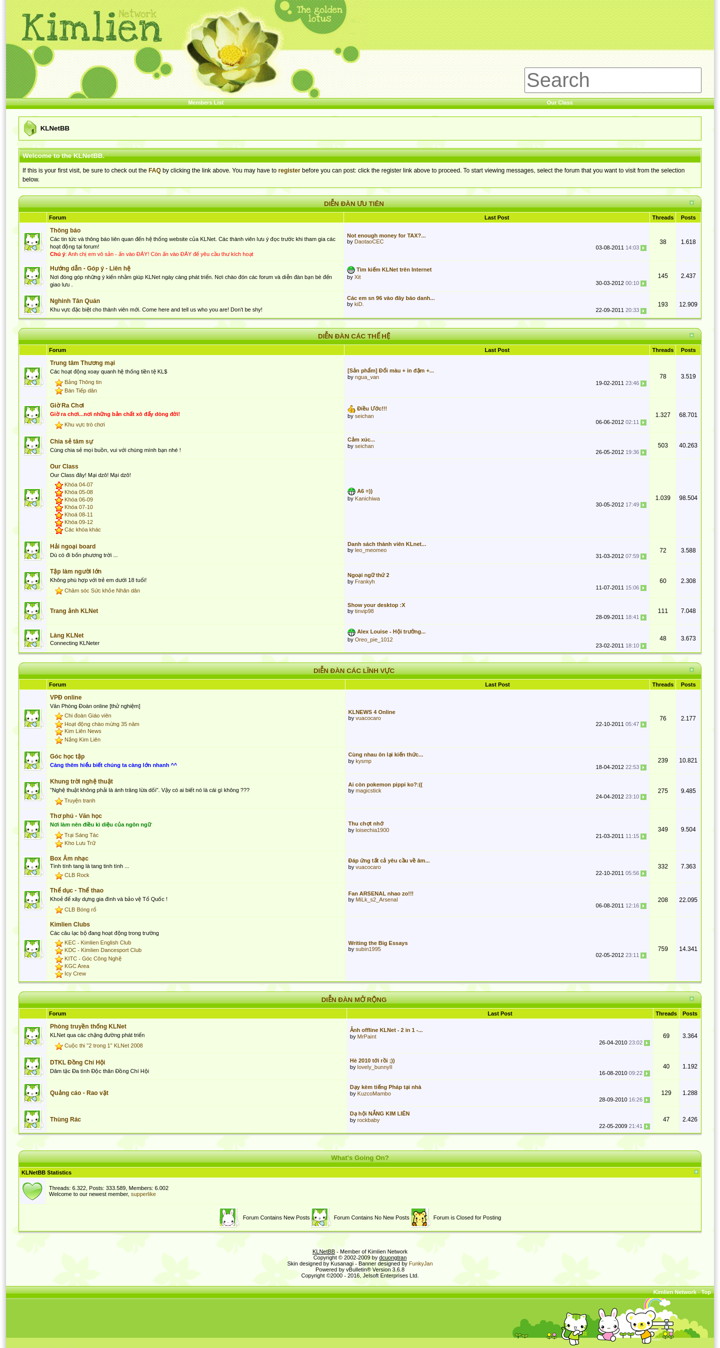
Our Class (560, 103)
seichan (364, 416)
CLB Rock (77, 875)
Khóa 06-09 (78, 499)
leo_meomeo (371, 550)
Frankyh (365, 581)
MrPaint (367, 1037)
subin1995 (368, 949)
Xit (357, 277)
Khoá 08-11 (78, 515)
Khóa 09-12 (78, 522)
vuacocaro (368, 718)
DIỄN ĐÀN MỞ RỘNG (354, 1000)
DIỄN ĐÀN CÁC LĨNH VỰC (354, 670)
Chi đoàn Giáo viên (88, 715)
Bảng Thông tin (83, 382)
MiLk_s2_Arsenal (377, 899)
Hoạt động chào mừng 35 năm (102, 724)
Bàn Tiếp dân (80, 391)
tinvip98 (364, 611)
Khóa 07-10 (78, 507)
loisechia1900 (372, 830)
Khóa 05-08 (78, 492)
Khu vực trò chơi (84, 425)
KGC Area (77, 966)
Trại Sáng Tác (81, 835)
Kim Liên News (82, 731)
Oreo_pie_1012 (374, 639)
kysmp (364, 761)
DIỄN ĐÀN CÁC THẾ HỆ (354, 336)
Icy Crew (75, 973)
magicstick (368, 791)
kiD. (359, 304)
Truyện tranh (80, 801)
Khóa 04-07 (78, 485)
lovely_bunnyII (375, 1067)
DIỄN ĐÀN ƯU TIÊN (354, 204)
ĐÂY (142, 254)
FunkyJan (421, 1263)
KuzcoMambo (374, 1093)
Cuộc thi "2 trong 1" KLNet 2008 (103, 1045)
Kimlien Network (675, 1292)
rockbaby (369, 1120)
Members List (206, 103)
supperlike (143, 1194)
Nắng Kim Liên (82, 739)
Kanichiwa (367, 499)
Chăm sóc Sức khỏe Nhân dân (102, 591)
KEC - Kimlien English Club (97, 943)
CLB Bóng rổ (80, 909)
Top (706, 1292)
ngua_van (367, 377)
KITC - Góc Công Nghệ (93, 959)
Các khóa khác (82, 529)
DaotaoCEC (369, 241)
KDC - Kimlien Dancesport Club (103, 951)
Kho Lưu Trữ (80, 843)
